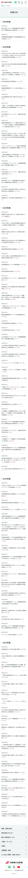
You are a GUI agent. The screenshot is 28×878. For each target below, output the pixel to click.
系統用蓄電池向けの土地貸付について (11, 404)
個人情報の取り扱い (19, 870)
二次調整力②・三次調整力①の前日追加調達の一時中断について (13, 440)
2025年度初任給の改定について (10, 330)
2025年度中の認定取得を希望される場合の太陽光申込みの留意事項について (13, 190)
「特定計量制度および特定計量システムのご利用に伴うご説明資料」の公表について (13, 155)
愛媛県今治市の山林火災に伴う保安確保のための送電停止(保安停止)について (13, 241)
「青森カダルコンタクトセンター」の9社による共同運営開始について (13, 307)
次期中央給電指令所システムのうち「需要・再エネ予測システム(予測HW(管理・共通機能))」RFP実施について (13, 297)
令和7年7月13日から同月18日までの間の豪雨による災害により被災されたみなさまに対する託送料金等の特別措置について (13, 55)
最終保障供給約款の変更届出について (12, 249)
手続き (3, 846)
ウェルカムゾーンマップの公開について (12, 363)
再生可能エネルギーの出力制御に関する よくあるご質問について (13, 789)
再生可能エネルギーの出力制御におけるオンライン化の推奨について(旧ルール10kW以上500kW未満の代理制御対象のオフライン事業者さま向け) (13, 527)
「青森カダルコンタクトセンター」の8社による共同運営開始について (13, 388)
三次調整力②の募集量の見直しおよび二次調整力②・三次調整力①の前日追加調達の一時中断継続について (13, 413)
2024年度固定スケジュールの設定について (13, 509)
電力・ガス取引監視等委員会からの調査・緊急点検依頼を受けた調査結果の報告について (13, 666)
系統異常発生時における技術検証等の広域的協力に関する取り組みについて (13, 765)
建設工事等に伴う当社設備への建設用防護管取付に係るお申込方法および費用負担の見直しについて (13, 584)
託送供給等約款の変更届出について (11, 81)
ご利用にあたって (8, 870)
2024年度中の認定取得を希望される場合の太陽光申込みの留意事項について (13, 346)
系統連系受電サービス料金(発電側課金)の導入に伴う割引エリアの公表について (13, 557)
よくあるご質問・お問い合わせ (10, 855)
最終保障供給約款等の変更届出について (12, 503)
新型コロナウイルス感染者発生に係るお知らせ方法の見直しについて (13, 693)
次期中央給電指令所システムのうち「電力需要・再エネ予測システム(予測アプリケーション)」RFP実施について (13, 460)
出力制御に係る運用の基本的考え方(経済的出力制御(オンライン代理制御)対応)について (13, 815)
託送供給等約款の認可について (10, 271)
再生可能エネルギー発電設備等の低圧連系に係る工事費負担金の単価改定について (13, 29)
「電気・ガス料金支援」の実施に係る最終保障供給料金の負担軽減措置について (13, 106)
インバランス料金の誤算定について (11, 634)
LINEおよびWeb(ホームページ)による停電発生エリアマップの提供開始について (13, 486)
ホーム (4, 5)
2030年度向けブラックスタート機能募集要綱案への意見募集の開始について (13, 164)
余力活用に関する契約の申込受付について (12, 619)
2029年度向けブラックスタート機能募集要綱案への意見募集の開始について (13, 338)
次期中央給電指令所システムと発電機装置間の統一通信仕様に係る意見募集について (13, 517)
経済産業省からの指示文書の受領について (13, 649)
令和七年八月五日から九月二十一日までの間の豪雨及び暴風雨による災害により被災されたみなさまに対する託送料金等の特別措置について (13, 136)
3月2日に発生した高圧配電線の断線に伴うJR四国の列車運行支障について (13, 257)
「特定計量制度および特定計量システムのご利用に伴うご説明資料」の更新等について (13, 73)
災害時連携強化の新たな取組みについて (12, 772)
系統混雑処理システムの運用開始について (13, 264)
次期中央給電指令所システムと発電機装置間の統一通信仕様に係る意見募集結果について (13, 449)
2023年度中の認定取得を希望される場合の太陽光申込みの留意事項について (13, 594)
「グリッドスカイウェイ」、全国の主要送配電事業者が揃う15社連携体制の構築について (13, 147)
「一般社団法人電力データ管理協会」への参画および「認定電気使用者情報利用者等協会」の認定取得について (13, 746)
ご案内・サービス (6, 842)
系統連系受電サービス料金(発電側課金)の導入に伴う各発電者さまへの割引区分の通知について (13, 539)
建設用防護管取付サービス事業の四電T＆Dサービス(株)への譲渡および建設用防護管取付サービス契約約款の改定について (13, 124)
